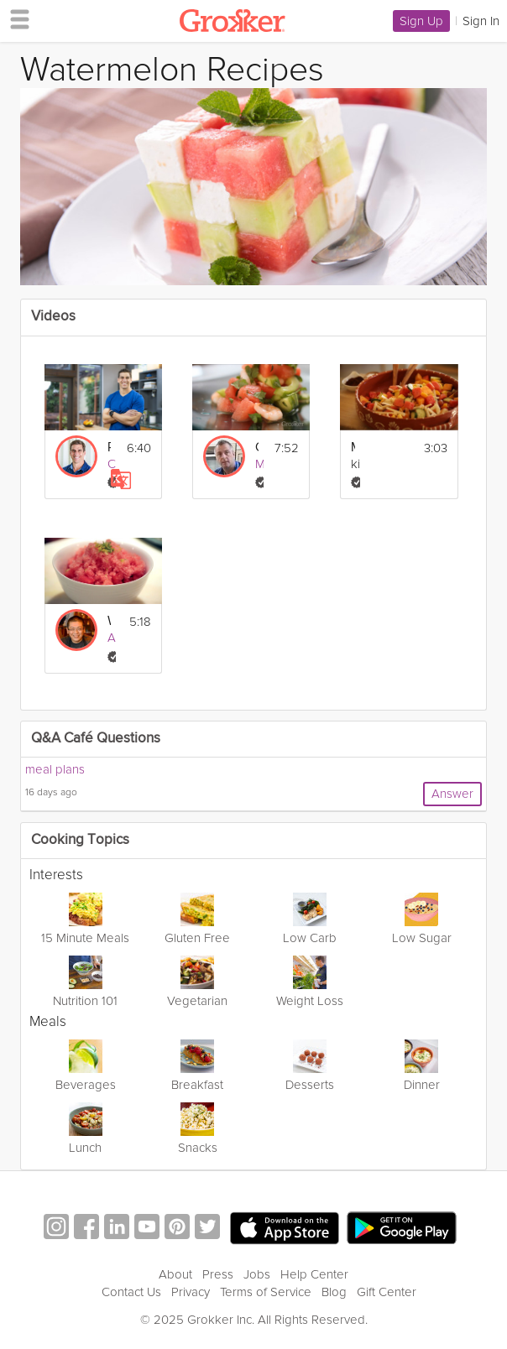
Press (217, 1274)
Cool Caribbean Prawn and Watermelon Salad (257, 447)
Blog (334, 1292)
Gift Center (386, 1292)
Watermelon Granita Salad (109, 621)
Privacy (190, 1292)
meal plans (55, 769)
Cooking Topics (80, 840)
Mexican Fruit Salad (352, 447)
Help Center (314, 1274)
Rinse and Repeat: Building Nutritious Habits (109, 447)
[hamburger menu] (15, 18)
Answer (452, 793)
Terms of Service (265, 1292)
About (175, 1274)
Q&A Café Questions (95, 739)
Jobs (256, 1274)
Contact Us (131, 1292)
